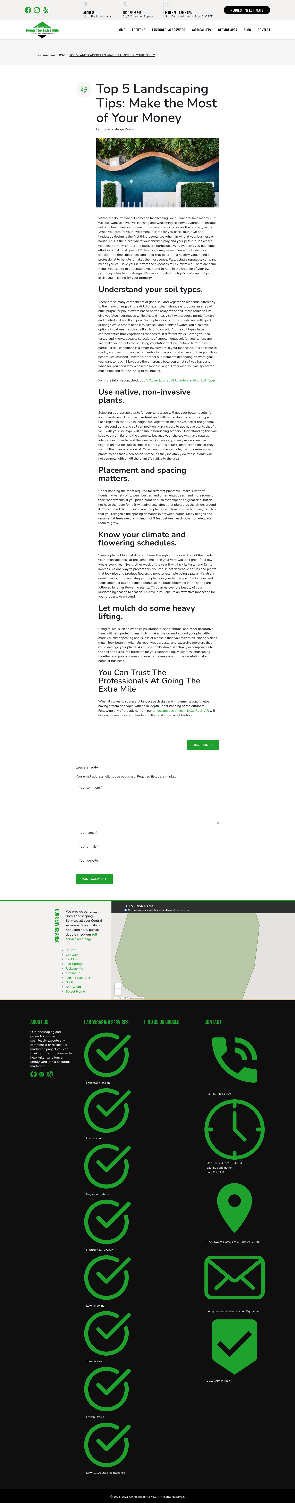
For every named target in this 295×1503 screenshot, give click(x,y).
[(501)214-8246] (125, 4)
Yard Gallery (201, 29)
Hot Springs (74, 964)
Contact (264, 29)
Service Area (227, 29)
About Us (138, 29)
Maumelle (73, 973)
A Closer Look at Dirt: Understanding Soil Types (180, 380)
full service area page (81, 936)
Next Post (201, 745)
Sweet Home (75, 991)
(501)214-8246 (132, 12)
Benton (71, 950)
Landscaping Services (168, 29)
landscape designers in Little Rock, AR (181, 710)
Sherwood (73, 987)
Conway (72, 955)
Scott (69, 982)
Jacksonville (74, 968)
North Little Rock (78, 978)
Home (121, 29)
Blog (247, 29)
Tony (103, 129)
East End (72, 959)
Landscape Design (122, 129)
